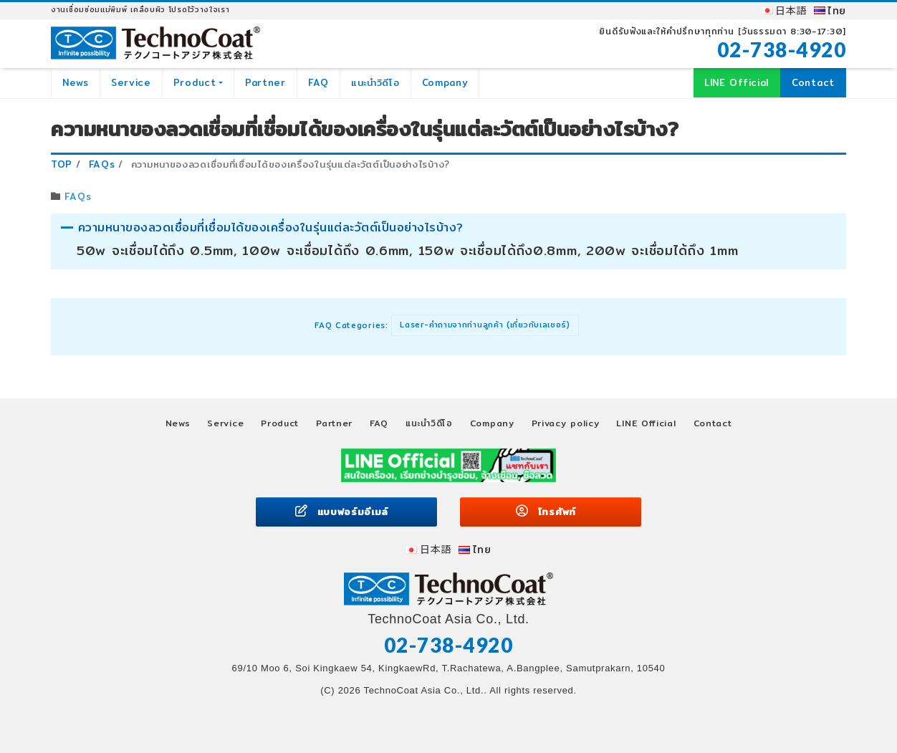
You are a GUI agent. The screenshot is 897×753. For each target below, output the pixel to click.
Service (131, 82)
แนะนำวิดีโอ (375, 82)
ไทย (837, 11)
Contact (813, 82)
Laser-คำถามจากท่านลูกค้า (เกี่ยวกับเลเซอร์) (485, 324)
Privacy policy (566, 423)
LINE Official (736, 82)
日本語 (791, 11)
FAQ (318, 82)
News (75, 82)
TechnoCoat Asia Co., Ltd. (423, 690)
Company (445, 82)
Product (194, 82)
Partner (265, 82)
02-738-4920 (782, 49)
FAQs (77, 196)
